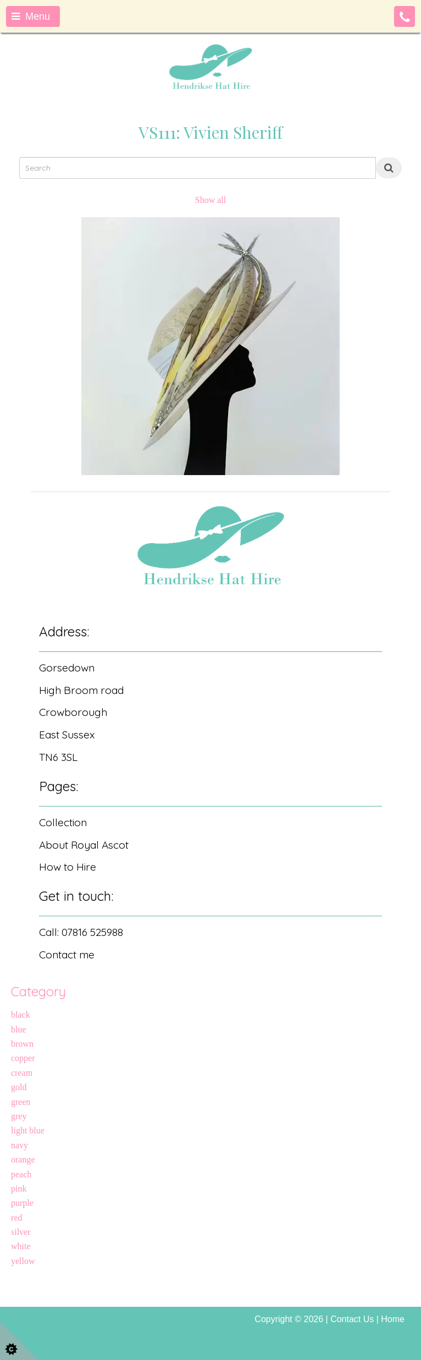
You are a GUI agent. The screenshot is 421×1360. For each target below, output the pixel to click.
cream (21, 1072)
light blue (28, 1130)
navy (19, 1145)
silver (21, 1232)
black (20, 1014)
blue (18, 1029)
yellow (23, 1261)
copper (23, 1058)
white (21, 1246)
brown (22, 1043)
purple (22, 1202)
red (16, 1217)
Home (393, 1319)
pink (18, 1188)
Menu (31, 16)
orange (23, 1159)
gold (18, 1087)
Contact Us (352, 1319)
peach (21, 1174)
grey (18, 1116)
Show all (210, 200)
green (21, 1102)
